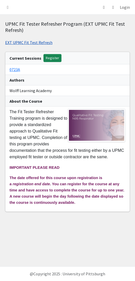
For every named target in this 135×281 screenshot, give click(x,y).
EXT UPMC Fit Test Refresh (28, 42)
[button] (7, 7)
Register (52, 58)
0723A (15, 69)
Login (125, 7)
